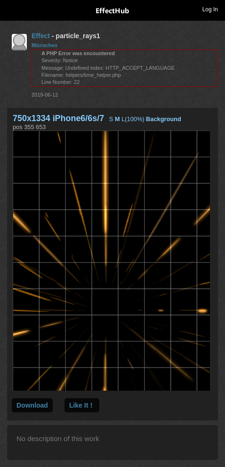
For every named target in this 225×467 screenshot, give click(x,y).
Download (32, 405)
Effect (41, 36)
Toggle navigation (11, 9)
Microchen (44, 45)
